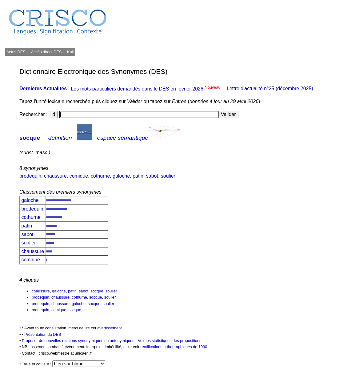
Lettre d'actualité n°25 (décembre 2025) (270, 88)
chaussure (55, 176)
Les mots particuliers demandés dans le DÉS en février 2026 (147, 88)
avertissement (109, 328)
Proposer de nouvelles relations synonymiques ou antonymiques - (80, 340)
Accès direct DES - (47, 52)
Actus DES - (17, 52)
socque (29, 138)
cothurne (100, 176)
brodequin (30, 176)
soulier (168, 176)
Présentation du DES (42, 334)
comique (79, 176)
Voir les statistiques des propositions (169, 340)
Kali (70, 52)
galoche (121, 176)
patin (138, 176)
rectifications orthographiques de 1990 (173, 346)
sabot (152, 176)
